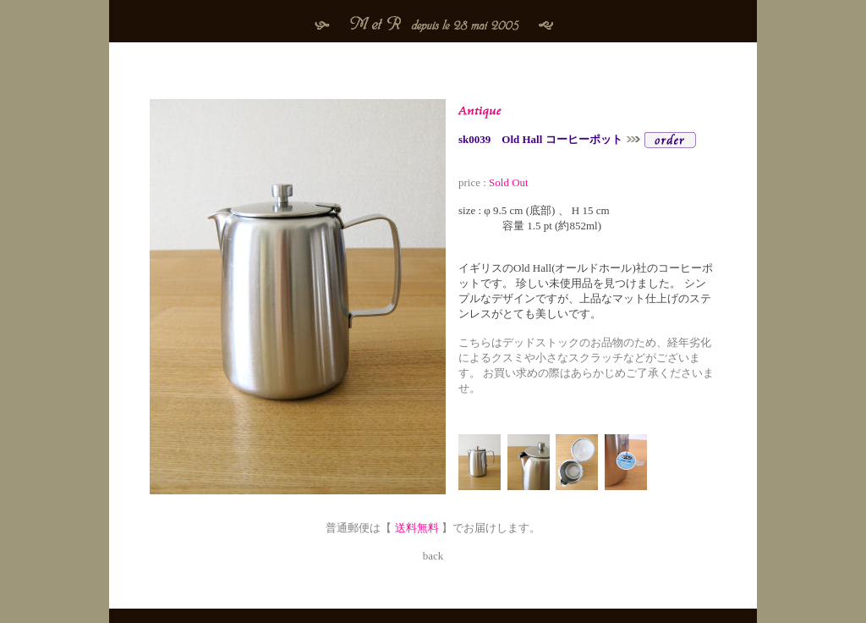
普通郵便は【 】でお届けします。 (433, 521)
